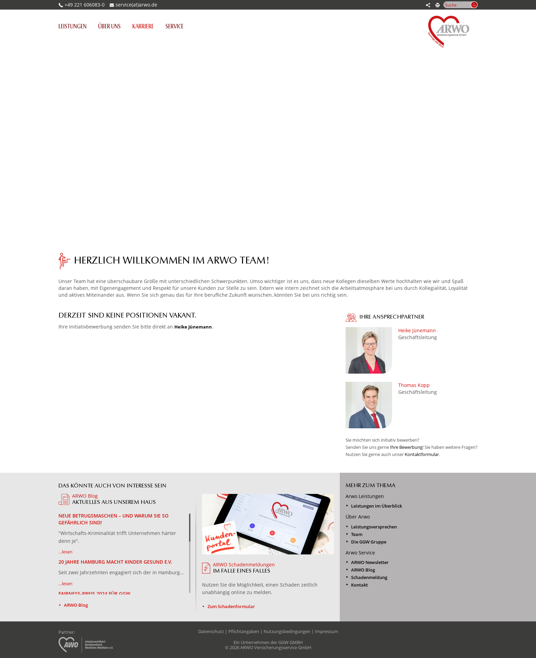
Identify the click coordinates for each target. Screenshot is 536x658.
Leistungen (75, 26)
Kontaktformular (422, 454)
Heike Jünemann (193, 327)
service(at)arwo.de (136, 4)
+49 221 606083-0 (81, 4)
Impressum (326, 631)
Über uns (109, 27)
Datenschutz (211, 631)
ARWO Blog (76, 605)
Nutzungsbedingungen (287, 631)
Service (174, 27)
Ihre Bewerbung (406, 447)
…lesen (65, 552)
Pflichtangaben (243, 631)
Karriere (143, 27)
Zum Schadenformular (231, 606)
